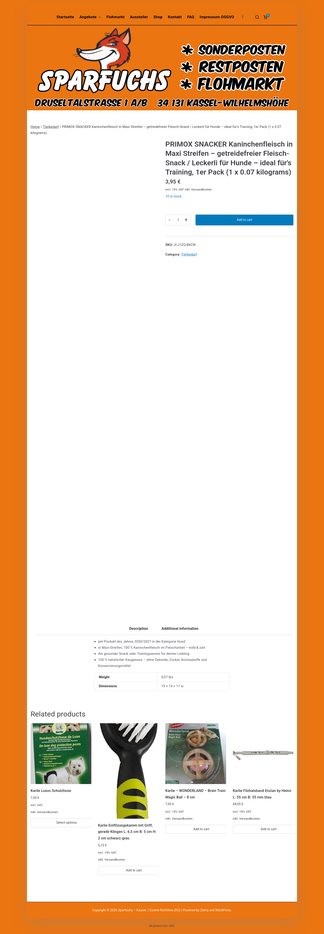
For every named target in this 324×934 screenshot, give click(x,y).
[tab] (138, 630)
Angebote (90, 17)
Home (35, 127)
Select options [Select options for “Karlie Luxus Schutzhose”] (66, 822)
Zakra (204, 910)
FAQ (190, 17)
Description (138, 628)
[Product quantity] (178, 220)
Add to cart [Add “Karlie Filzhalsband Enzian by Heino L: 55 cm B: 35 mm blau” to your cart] (269, 829)
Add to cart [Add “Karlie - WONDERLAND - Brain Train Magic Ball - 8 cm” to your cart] (201, 829)
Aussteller (139, 17)
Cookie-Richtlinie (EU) (165, 910)
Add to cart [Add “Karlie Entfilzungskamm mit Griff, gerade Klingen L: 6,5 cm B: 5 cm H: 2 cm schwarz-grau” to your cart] (134, 870)
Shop (157, 17)
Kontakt (175, 17)
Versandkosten (201, 189)
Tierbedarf (51, 127)
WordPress (223, 910)
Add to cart (244, 220)
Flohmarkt (115, 17)
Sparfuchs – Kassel (132, 910)
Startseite (65, 17)
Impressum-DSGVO (217, 17)
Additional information (180, 628)
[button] (99, 17)
